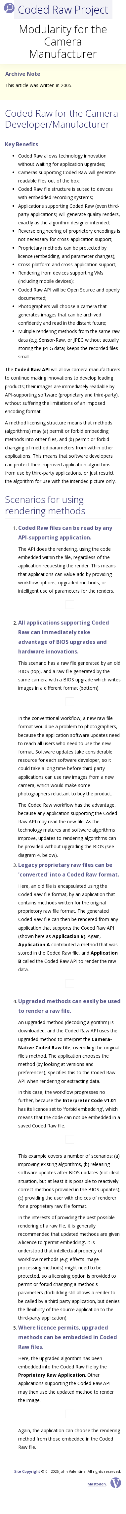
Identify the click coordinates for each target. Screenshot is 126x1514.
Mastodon (97, 1483)
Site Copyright (27, 1471)
